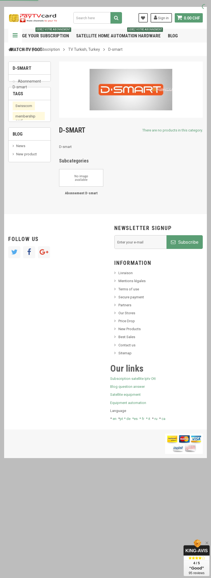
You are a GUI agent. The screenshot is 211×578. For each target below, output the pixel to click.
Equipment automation (128, 509)
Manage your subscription (40, 33)
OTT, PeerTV (24, 203)
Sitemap (125, 459)
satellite (22, 172)
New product (26, 260)
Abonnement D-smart (27, 87)
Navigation (15, 36)
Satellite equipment (125, 501)
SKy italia (23, 268)
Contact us (126, 451)
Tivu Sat (22, 290)
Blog (173, 35)
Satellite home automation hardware (119, 33)
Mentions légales (132, 387)
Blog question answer (127, 493)
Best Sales (126, 443)
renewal (21, 151)
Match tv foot (26, 49)
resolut (21, 298)
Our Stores (126, 419)
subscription (29, 183)
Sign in (161, 17)
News (20, 251)
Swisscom (23, 126)
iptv (18, 193)
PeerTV (22, 214)
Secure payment (131, 403)
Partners (124, 411)
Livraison (125, 379)
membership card (25, 138)
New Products (129, 435)
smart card (23, 162)
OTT (32, 193)
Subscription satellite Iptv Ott (133, 485)
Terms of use (128, 395)
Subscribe (184, 348)
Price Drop (126, 427)
